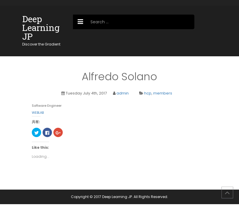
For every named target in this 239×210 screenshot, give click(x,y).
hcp (147, 93)
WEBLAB (38, 112)
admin (122, 93)
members (162, 93)
